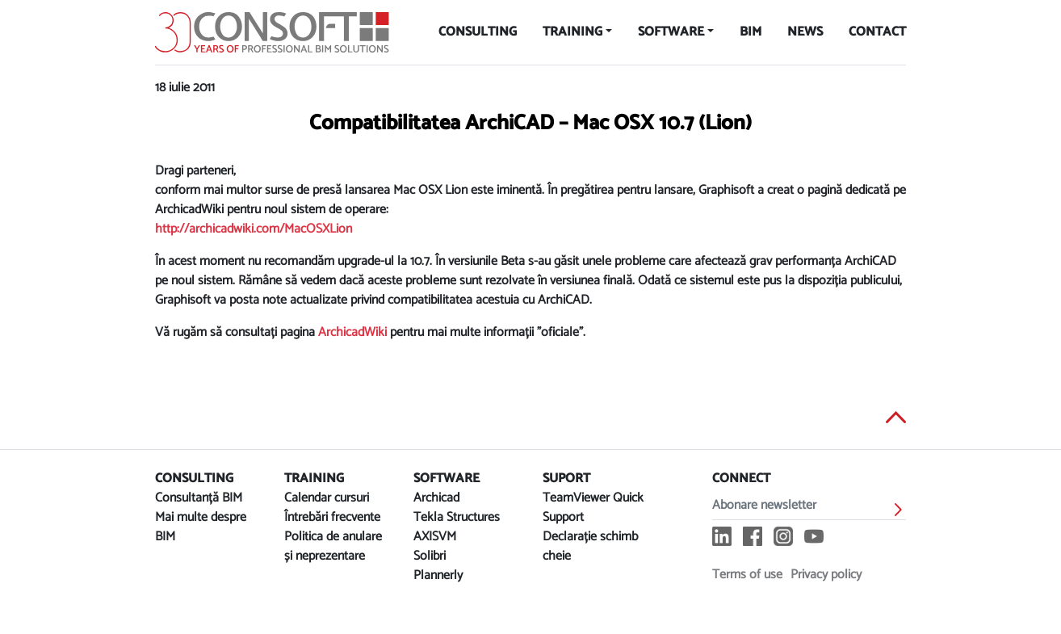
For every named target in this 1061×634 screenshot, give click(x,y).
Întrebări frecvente (332, 517)
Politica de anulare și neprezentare (333, 546)
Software (671, 32)
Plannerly (438, 575)
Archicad (436, 498)
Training (572, 32)
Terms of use (747, 575)
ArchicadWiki (352, 332)
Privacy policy (826, 575)
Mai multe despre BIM (200, 527)
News (805, 32)
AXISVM (434, 537)
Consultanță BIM (198, 498)
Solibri (429, 556)
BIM (750, 32)
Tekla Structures (456, 517)
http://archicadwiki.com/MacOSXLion (253, 229)
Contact (877, 32)
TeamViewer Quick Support (593, 507)
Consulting (477, 32)
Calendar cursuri (326, 498)
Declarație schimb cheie (590, 546)
